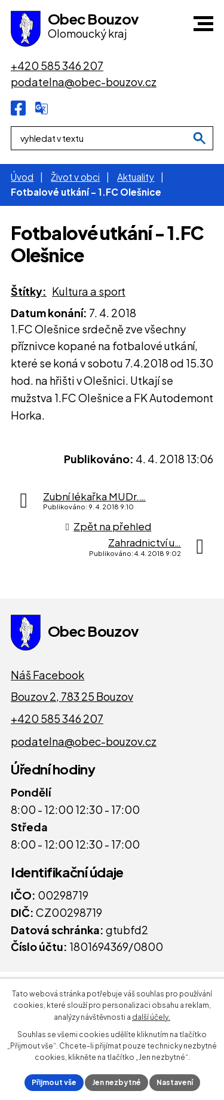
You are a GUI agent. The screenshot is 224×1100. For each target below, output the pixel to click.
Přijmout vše (54, 1082)
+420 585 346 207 (57, 718)
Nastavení (175, 1082)
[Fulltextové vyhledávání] (112, 138)
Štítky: (29, 291)
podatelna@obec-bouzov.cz (84, 741)
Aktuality (135, 177)
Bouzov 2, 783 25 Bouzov (72, 696)
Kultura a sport (88, 291)
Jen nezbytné (116, 1082)
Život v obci (75, 177)
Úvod (22, 177)
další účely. (151, 1017)
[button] (203, 23)
